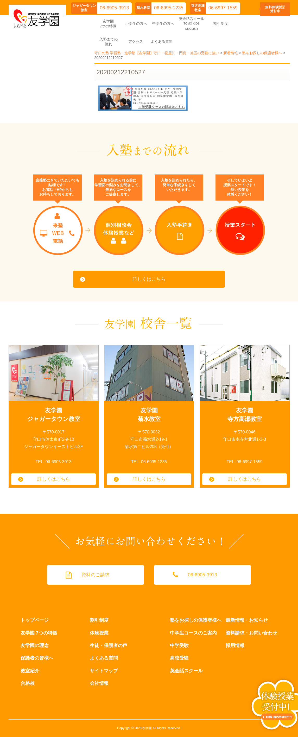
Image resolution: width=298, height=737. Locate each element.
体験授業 (99, 633)
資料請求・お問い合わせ (251, 633)
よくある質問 (104, 658)
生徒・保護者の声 (108, 645)
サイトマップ (104, 670)
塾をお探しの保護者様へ (262, 53)
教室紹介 (30, 670)
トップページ (35, 620)
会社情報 (99, 683)
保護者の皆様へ (37, 658)
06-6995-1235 (168, 7)
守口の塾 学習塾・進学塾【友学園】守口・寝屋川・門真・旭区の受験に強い (156, 53)
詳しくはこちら (149, 279)
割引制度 (99, 620)
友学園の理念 (35, 645)
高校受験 (179, 658)
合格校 (28, 683)
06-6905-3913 (114, 7)
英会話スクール (186, 670)
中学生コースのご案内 (193, 633)
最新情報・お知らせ (247, 620)
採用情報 (235, 645)
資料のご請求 (95, 574)
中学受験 (179, 645)
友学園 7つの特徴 (39, 633)
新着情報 (230, 53)
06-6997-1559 (223, 7)
